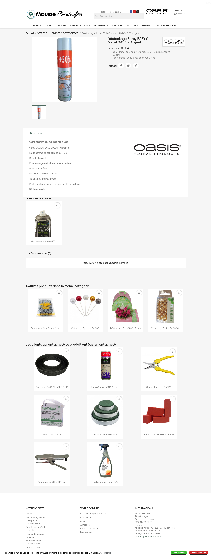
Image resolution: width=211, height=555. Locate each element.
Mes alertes (86, 532)
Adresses (85, 524)
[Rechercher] (119, 16)
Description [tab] (36, 133)
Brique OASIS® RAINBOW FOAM (159, 434)
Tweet (128, 65)
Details (107, 553)
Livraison (30, 513)
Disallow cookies (198, 553)
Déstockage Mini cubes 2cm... (45, 328)
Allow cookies (178, 553)
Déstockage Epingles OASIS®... (85, 328)
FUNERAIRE (60, 25)
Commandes (86, 517)
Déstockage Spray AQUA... (44, 241)
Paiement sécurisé (35, 534)
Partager (121, 65)
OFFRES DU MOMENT (143, 25)
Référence (114, 48)
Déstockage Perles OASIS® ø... (165, 328)
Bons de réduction (89, 528)
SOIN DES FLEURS (120, 25)
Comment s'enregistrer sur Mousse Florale (34, 540)
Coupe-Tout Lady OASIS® (158, 387)
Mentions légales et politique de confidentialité (35, 520)
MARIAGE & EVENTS (80, 25)
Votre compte (89, 508)
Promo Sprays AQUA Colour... (105, 387)
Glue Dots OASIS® (52, 434)
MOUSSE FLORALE (42, 25)
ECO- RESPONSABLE (167, 25)
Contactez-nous (34, 547)
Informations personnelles (93, 513)
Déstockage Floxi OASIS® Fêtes (125, 328)
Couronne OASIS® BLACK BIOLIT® (52, 387)
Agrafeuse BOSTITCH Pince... (52, 482)
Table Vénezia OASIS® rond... (105, 434)
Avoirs (83, 521)
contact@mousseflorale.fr (148, 536)
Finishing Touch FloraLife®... (105, 482)
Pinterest (136, 65)
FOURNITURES (100, 25)
